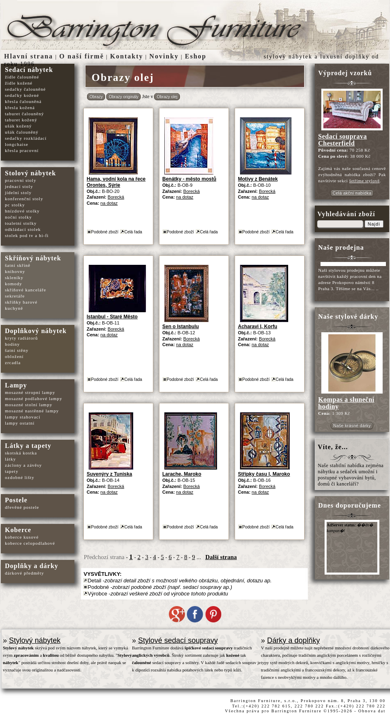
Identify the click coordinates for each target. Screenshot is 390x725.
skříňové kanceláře (25, 289)
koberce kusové (22, 537)
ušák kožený (18, 125)
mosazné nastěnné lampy (32, 410)
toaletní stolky (21, 223)
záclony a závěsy (23, 465)
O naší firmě (81, 56)
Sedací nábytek (29, 70)
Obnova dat (372, 711)
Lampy (16, 385)
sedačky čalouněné (25, 89)
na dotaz (109, 203)
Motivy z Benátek (258, 179)
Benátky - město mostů (189, 179)
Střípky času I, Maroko (264, 474)
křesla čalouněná (23, 101)
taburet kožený (21, 119)
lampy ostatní (20, 423)
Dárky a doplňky (293, 640)
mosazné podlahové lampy (33, 398)
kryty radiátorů (21, 338)
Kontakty (126, 56)
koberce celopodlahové (30, 543)
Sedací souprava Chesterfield (342, 140)
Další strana (221, 557)
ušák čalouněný (21, 132)
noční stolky (18, 217)
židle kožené (18, 83)
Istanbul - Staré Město (112, 317)
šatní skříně (17, 265)
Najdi (374, 224)
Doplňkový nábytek (36, 331)
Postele (16, 500)
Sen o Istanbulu (180, 326)
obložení (14, 356)
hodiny (12, 344)
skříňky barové (21, 302)
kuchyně (14, 308)
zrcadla (13, 362)
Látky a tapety (28, 446)
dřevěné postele (22, 507)
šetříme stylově (364, 180)
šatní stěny (17, 350)
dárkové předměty (24, 573)
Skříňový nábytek (33, 258)
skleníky (14, 277)
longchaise (16, 144)
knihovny (15, 271)
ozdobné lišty (19, 477)
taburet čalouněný (24, 113)
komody (13, 283)
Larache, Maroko (181, 474)
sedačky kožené (22, 95)
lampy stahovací (22, 416)
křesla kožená (20, 107)
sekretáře (15, 295)
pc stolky (15, 204)
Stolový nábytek (30, 173)
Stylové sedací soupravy (178, 640)
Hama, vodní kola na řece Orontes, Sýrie (116, 182)
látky (10, 458)
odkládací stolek (23, 229)
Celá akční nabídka (352, 193)
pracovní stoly (20, 180)
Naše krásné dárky (352, 425)
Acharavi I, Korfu (257, 326)
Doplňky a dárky (31, 566)
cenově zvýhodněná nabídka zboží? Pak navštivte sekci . (352, 174)
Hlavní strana (28, 56)
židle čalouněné (22, 76)
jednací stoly (19, 186)
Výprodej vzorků (345, 72)
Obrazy (96, 96)
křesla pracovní (22, 150)
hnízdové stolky (22, 210)
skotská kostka (21, 452)
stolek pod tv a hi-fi (27, 235)
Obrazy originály (123, 96)
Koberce (18, 530)
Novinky (164, 56)
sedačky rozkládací (26, 138)
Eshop (195, 56)
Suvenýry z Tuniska (109, 474)
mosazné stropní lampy (30, 392)
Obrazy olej (167, 96)
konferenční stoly (24, 198)
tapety (11, 471)
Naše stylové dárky (348, 316)
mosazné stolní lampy (28, 404)
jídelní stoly (18, 192)
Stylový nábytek (35, 640)
